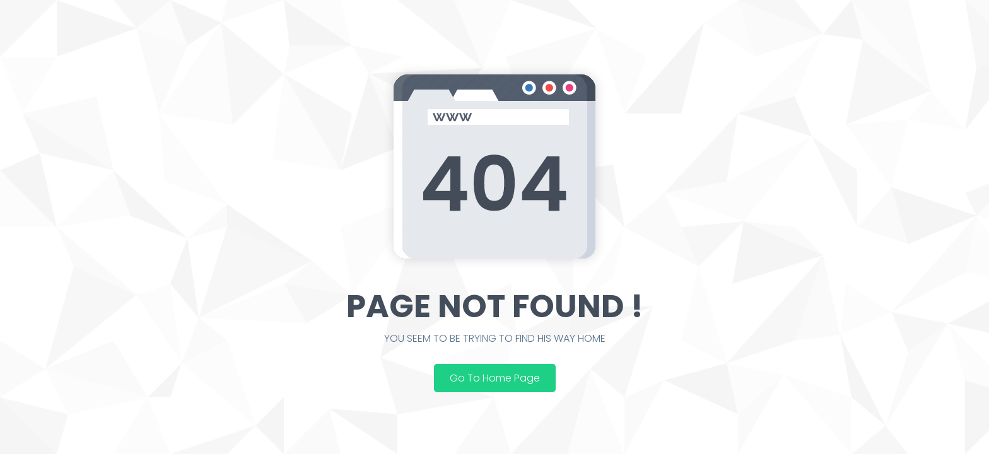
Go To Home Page (495, 378)
